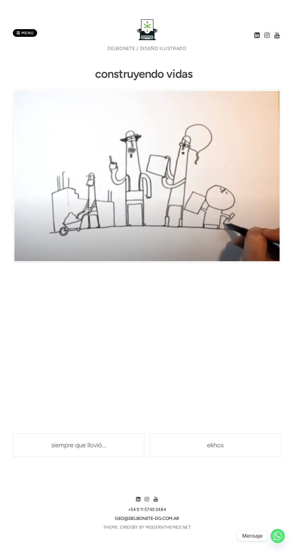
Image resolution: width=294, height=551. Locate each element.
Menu (25, 33)
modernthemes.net (168, 527)
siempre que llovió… (78, 445)
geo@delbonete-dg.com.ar (147, 518)
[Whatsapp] (278, 536)
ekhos (215, 445)
